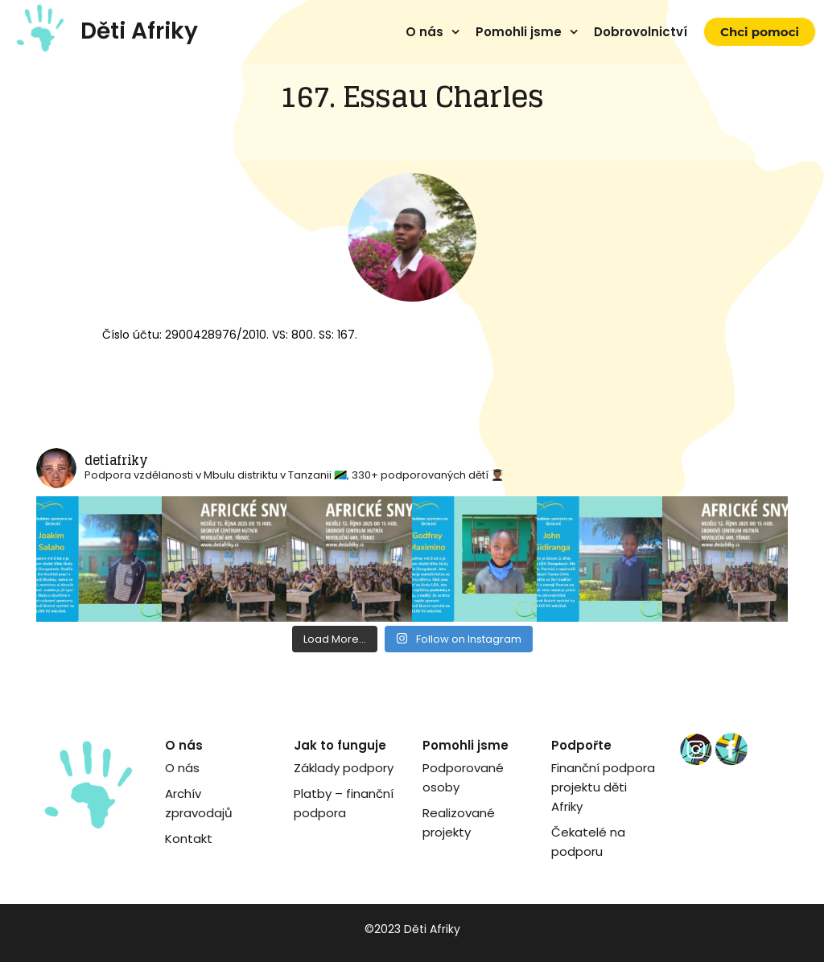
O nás (424, 31)
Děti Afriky (139, 31)
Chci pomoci (759, 31)
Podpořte (581, 745)
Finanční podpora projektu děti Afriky (603, 787)
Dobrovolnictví (640, 31)
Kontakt (188, 838)
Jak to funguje (340, 745)
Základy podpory (343, 767)
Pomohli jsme (519, 31)
